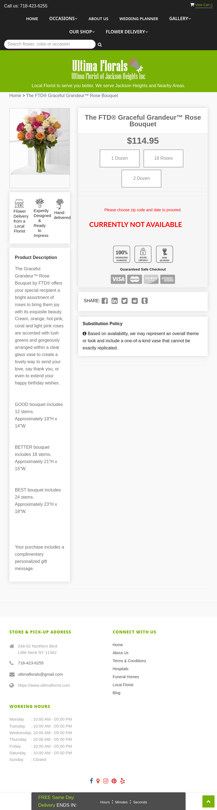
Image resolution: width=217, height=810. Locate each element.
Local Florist (123, 685)
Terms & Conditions (129, 661)
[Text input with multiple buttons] (50, 44)
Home (32, 18)
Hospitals (121, 669)
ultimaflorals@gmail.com (40, 674)
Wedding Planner (139, 18)
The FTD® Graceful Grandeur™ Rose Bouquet (72, 95)
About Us (99, 18)
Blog (116, 693)
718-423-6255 (31, 663)
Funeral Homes (126, 677)
